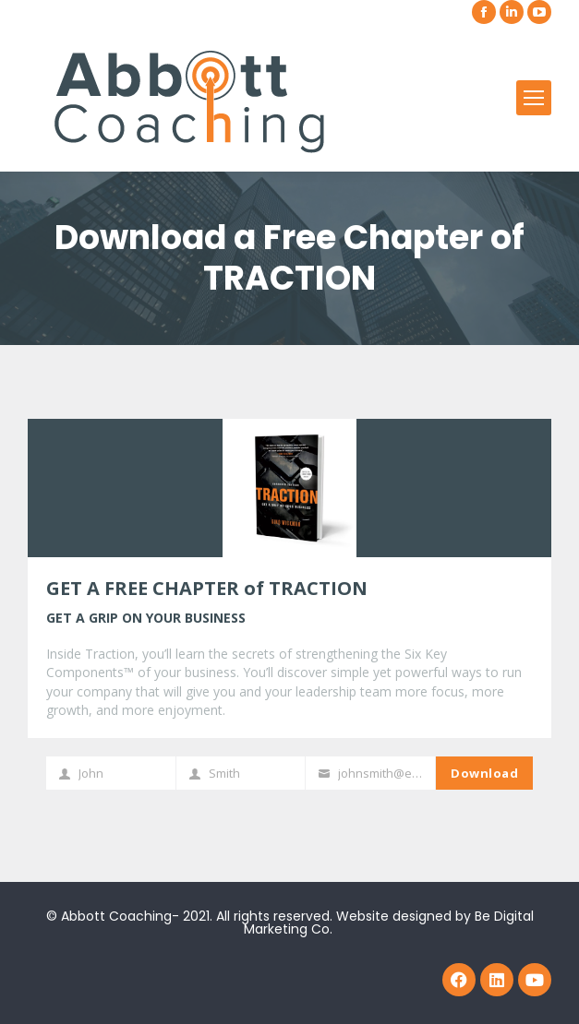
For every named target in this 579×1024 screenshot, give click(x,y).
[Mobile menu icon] (533, 97)
